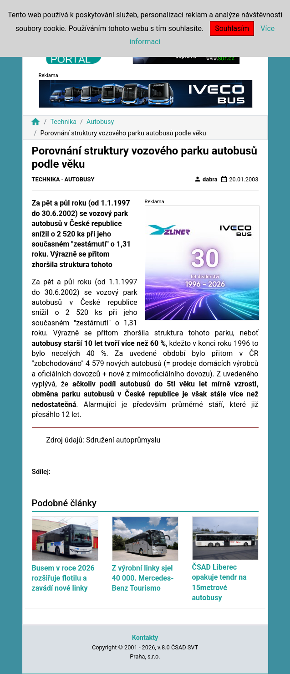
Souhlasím (232, 28)
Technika (63, 122)
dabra (206, 179)
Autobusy (100, 122)
